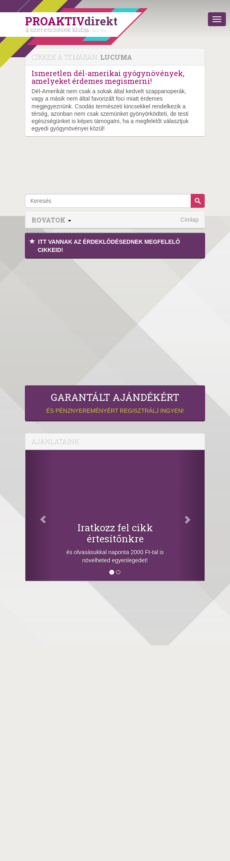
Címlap (189, 219)
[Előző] (38, 515)
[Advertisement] (115, 320)
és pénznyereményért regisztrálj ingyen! (115, 403)
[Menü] (217, 19)
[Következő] (191, 515)
